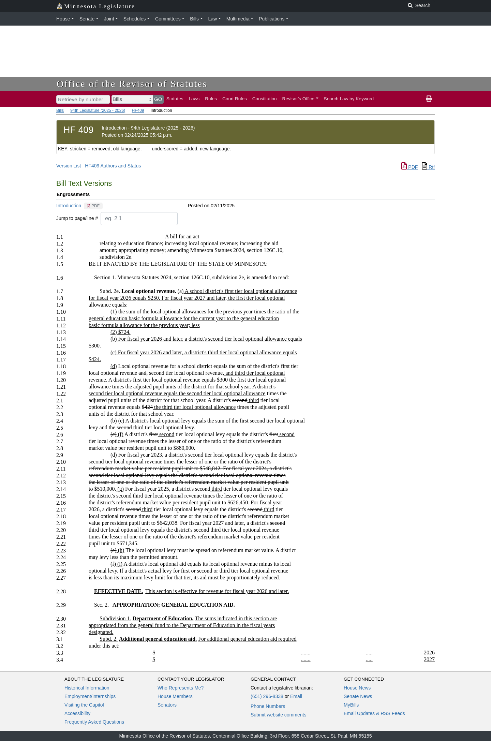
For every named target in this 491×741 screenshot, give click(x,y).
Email (296, 696)
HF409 (138, 110)
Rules (211, 98)
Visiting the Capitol (84, 705)
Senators (167, 705)
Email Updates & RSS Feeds (374, 713)
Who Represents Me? (181, 688)
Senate (86, 18)
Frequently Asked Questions (94, 722)
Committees (168, 18)
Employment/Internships (90, 696)
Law (212, 18)
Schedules (134, 18)
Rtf (428, 167)
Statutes (174, 98)
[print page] (429, 99)
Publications (272, 18)
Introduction (68, 205)
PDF (409, 167)
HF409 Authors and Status (113, 165)
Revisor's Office (298, 98)
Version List (68, 165)
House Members (175, 696)
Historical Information (86, 688)
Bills (194, 18)
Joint (109, 18)
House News (357, 688)
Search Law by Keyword (349, 98)
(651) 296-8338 (267, 696)
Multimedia (238, 18)
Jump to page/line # (77, 218)
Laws (194, 98)
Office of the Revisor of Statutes (132, 83)
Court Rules (234, 98)
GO (158, 99)
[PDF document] (93, 206)
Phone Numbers (268, 706)
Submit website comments (278, 714)
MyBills (351, 705)
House (63, 18)
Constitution (264, 98)
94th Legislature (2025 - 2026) (97, 110)
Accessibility (77, 713)
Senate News (358, 696)
